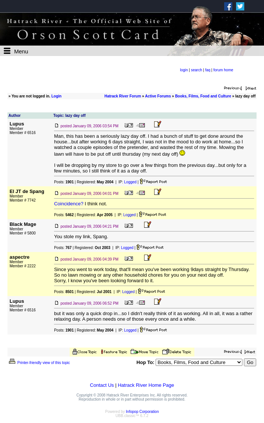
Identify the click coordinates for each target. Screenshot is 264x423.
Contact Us (102, 385)
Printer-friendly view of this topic (39, 363)
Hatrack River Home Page (146, 385)
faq (207, 70)
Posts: (64, 182)
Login (56, 96)
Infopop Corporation (142, 412)
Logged (130, 182)
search (196, 70)
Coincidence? (68, 203)
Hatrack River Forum (122, 96)
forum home (223, 70)
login (184, 70)
